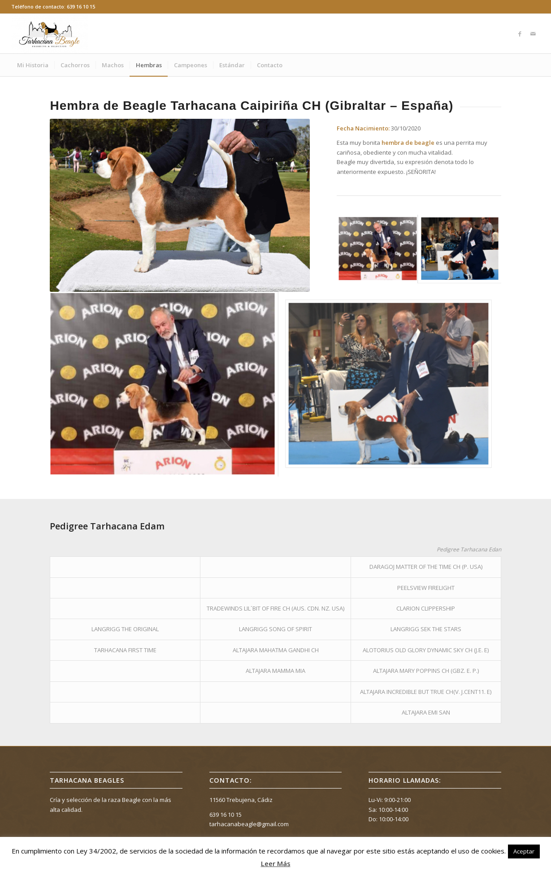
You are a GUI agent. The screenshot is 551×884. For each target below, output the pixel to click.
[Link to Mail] (533, 33)
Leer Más (276, 863)
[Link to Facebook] (519, 33)
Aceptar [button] (523, 851)
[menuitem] (32, 65)
